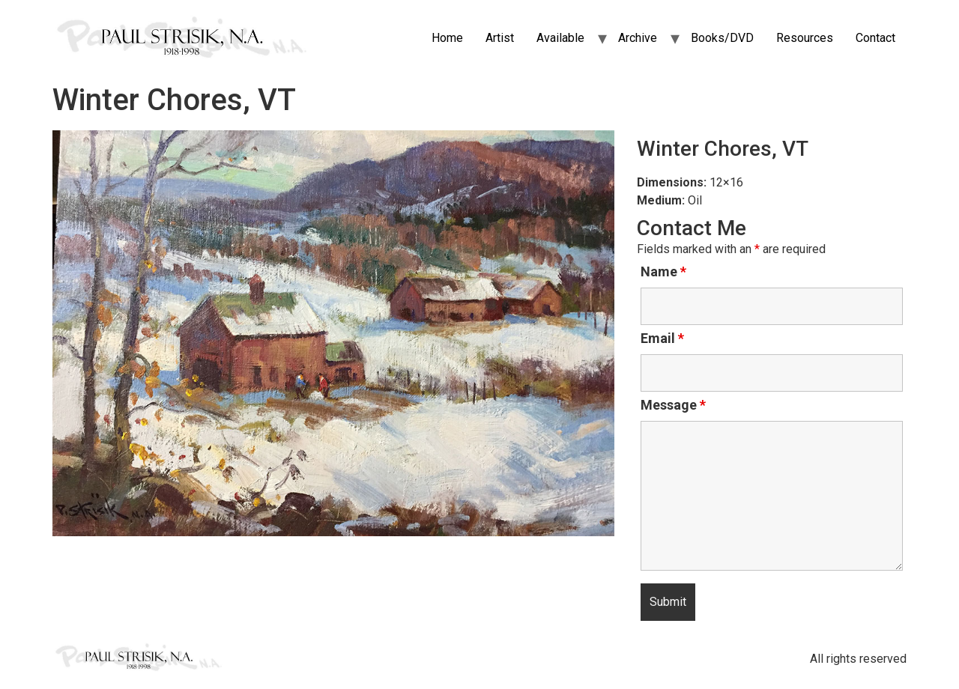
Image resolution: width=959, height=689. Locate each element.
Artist (499, 38)
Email (662, 338)
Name (663, 271)
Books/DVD (722, 38)
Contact (875, 38)
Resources (804, 38)
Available (560, 38)
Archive (637, 38)
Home (447, 38)
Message (673, 405)
